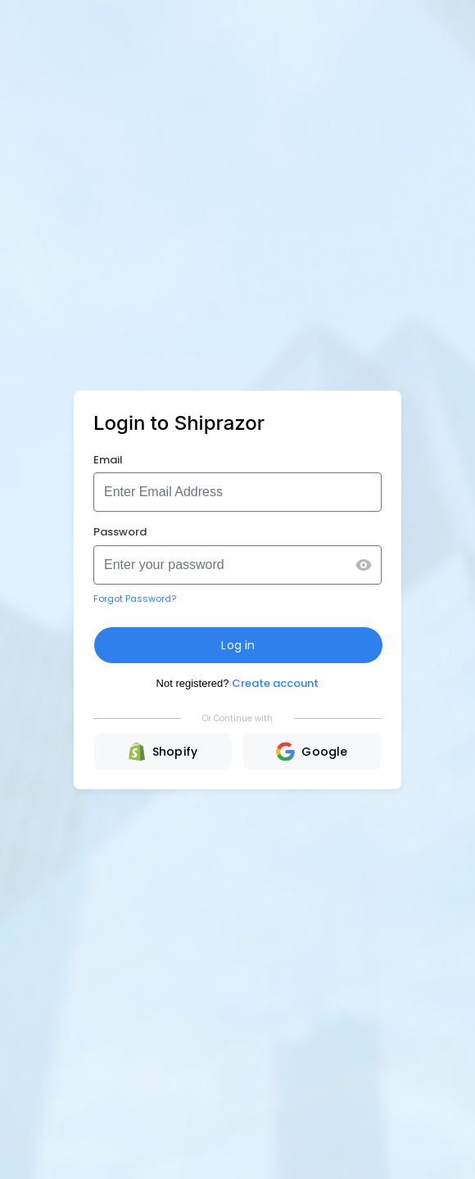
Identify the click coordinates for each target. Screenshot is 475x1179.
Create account (275, 683)
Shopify (163, 751)
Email (108, 460)
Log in (238, 645)
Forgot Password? (134, 598)
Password (120, 532)
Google (311, 751)
